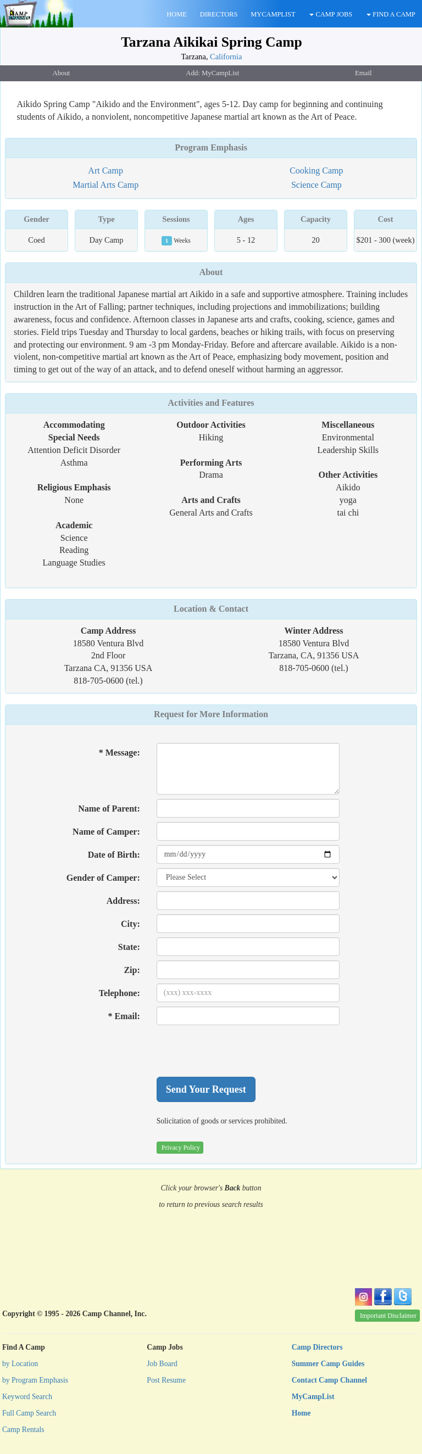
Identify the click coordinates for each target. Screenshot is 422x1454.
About (211, 272)
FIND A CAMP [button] (391, 14)
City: (130, 924)
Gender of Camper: (103, 877)
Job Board (162, 1364)
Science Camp (316, 184)
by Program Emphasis (35, 1380)
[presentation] (240, 1051)
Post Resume (166, 1380)
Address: (123, 900)
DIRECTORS (219, 14)
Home (301, 1413)
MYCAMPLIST (273, 14)
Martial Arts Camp (105, 184)
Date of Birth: (114, 854)
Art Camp (105, 170)
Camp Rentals (23, 1429)
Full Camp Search (29, 1413)
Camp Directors (317, 1347)
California (226, 56)
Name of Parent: (109, 808)
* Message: (119, 752)
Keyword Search (27, 1397)
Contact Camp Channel (329, 1380)
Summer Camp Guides (328, 1364)
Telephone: (119, 993)
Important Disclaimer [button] (388, 1315)
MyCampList (313, 1397)
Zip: (132, 970)
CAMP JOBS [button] (330, 14)
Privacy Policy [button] (181, 1147)
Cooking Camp (316, 170)
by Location (20, 1364)
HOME (176, 14)
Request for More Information (211, 714)
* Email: (124, 1016)
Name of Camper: (106, 831)
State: (129, 947)
